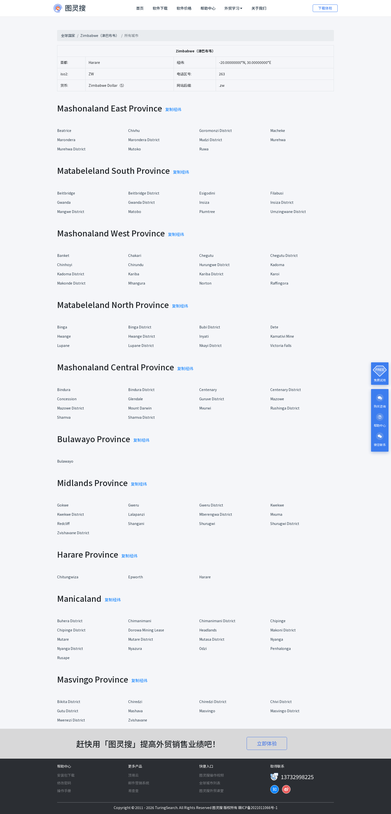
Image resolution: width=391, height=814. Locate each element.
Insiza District (281, 202)
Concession (67, 398)
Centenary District (285, 389)
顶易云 (133, 775)
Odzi (203, 648)
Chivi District (281, 701)
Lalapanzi (136, 514)
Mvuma (276, 514)
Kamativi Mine (282, 336)
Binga (62, 326)
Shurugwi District (284, 523)
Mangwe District (70, 211)
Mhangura (136, 283)
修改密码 (64, 782)
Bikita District (68, 701)
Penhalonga (280, 648)
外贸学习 (233, 8)
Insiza (204, 202)
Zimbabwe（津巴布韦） (99, 35)
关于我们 (258, 8)
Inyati (204, 336)
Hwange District (141, 336)
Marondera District (144, 139)
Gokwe (63, 505)
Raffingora (279, 283)
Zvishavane (137, 719)
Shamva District (141, 417)
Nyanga (276, 639)
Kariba (133, 273)
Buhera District (70, 620)
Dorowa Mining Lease (146, 629)
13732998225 (297, 777)
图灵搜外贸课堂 (211, 790)
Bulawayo (65, 461)
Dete (274, 326)
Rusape (63, 657)
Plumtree (207, 211)
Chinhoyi (64, 264)
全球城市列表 (209, 782)
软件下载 (160, 8)
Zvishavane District (73, 532)
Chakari (134, 255)
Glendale (135, 398)
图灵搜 (217, 807)
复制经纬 (173, 109)
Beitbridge (66, 193)
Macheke (277, 130)
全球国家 (68, 35)
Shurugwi (207, 523)
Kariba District (211, 273)
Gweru (133, 505)
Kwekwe (277, 505)
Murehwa (278, 139)
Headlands (208, 629)
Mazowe (277, 398)
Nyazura (135, 648)
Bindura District (141, 389)
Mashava (135, 710)
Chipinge (278, 620)
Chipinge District (71, 629)
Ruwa (203, 148)
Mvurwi (205, 408)
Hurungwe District (214, 264)
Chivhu (134, 130)
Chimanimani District (217, 620)
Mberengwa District (215, 514)
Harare (205, 576)
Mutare (63, 639)
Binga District (139, 326)
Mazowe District (70, 408)
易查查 (133, 790)
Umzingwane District (288, 211)
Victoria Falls (281, 345)
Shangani (136, 523)
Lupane (63, 345)
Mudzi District (210, 139)
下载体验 (325, 7)
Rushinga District (284, 408)
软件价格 (184, 8)
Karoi (274, 273)
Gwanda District (141, 202)
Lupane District (141, 345)
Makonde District (71, 283)
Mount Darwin (140, 408)
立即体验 (267, 743)
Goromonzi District (215, 130)
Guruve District (211, 398)
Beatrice (64, 130)
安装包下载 (66, 775)
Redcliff (63, 523)
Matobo (134, 211)
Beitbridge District (143, 193)
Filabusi (276, 193)
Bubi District (209, 326)
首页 (141, 8)
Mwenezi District (71, 719)
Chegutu (206, 255)
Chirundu (135, 264)
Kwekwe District (70, 514)
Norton (205, 283)
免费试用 (380, 380)
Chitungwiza (67, 576)
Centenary (208, 389)
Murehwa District (71, 148)
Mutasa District (211, 639)
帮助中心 (207, 8)
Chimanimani (139, 620)
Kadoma (277, 264)
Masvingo (207, 710)
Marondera (66, 139)
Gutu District (67, 710)
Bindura (63, 389)
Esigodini (207, 193)
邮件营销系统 (138, 782)
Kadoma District (70, 273)
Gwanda (64, 202)
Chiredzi (135, 701)
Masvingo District (284, 710)
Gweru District (211, 505)
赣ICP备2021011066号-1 (258, 807)
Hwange (64, 336)
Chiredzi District (212, 701)
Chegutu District (284, 255)
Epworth (135, 576)
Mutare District (140, 639)
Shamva (64, 417)
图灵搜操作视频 (211, 775)
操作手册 (64, 790)
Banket (63, 255)
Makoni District (283, 629)
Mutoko (134, 148)
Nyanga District (70, 648)
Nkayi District (210, 345)
